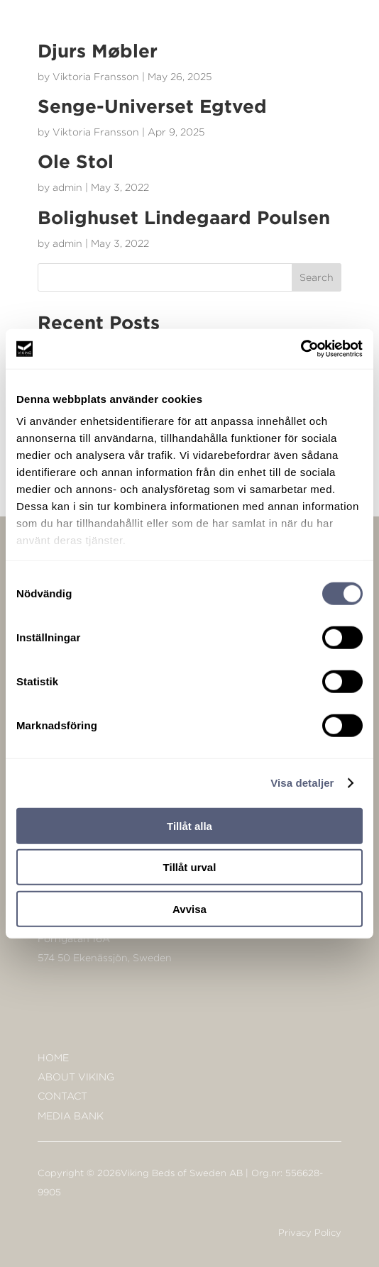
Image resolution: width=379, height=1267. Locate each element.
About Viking (76, 1076)
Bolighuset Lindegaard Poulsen (184, 217)
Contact (62, 1095)
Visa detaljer (302, 783)
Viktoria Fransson (96, 76)
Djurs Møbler (98, 50)
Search (317, 277)
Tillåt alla (189, 825)
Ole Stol (76, 161)
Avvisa (189, 908)
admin (67, 187)
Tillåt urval (189, 867)
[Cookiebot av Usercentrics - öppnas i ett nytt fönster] (300, 349)
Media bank (71, 1115)
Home (53, 1057)
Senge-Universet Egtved (152, 106)
